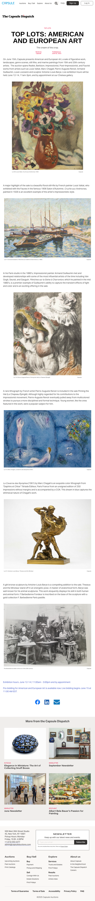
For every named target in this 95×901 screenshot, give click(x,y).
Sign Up (72, 3)
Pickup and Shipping (34, 868)
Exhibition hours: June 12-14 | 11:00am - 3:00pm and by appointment (37, 682)
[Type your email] (56, 842)
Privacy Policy (64, 846)
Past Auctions (53, 876)
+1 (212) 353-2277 (12, 842)
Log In (87, 3)
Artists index (53, 879)
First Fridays (31, 882)
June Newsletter (13, 810)
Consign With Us (33, 876)
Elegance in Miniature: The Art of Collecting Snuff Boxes (22, 767)
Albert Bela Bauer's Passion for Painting (66, 812)
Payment (30, 865)
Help (63, 3)
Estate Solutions (33, 879)
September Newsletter (61, 765)
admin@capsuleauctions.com (18, 844)
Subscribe (80, 842)
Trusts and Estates (55, 865)
